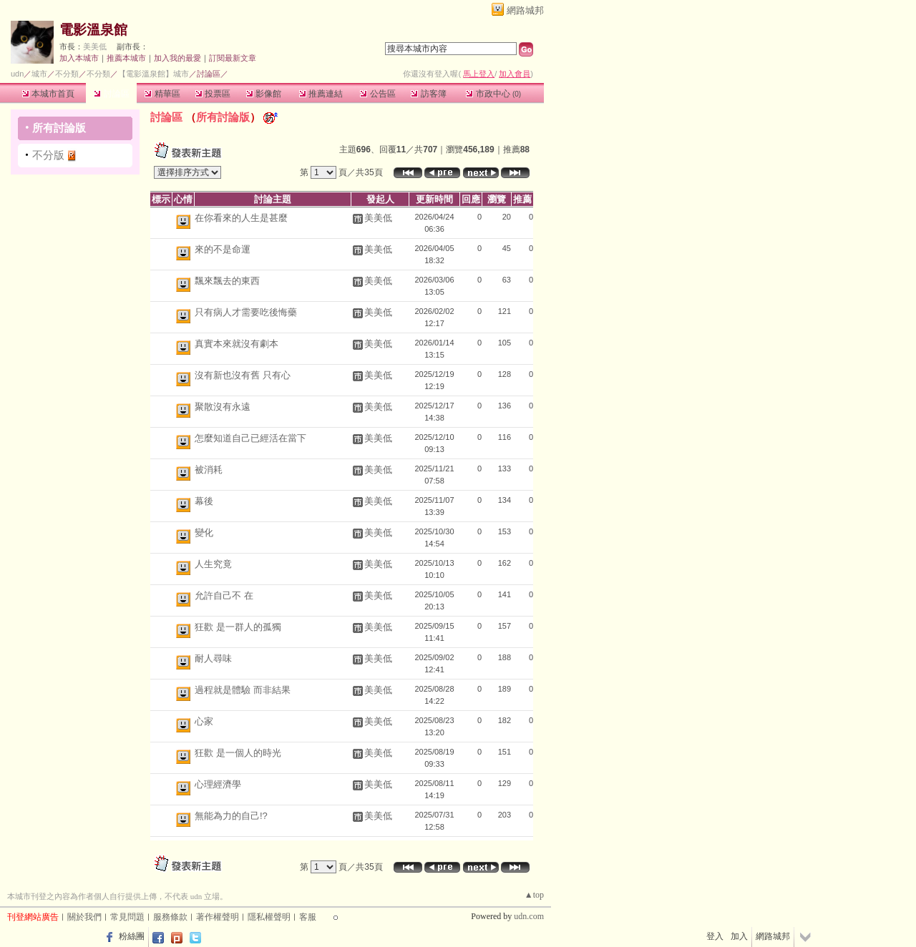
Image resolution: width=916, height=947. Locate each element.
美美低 (95, 46)
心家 (204, 721)
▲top (534, 895)
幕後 (204, 501)
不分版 (48, 155)
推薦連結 (321, 94)
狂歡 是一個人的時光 (238, 752)
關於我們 (84, 917)
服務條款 (170, 917)
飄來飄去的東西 (227, 280)
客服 (307, 917)
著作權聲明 (217, 917)
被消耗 (209, 469)
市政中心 (493, 94)
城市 (39, 73)
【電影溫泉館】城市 (153, 73)
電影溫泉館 (93, 29)
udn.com (529, 916)
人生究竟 (213, 564)
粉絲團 (132, 936)
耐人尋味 (213, 658)
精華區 (162, 94)
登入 (714, 936)
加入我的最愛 (177, 58)
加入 (739, 936)
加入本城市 (79, 58)
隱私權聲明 (269, 917)
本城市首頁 (48, 94)
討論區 (111, 94)
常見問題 (127, 917)
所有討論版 (59, 128)
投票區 (212, 94)
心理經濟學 (218, 784)
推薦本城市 (126, 58)
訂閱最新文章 (232, 58)
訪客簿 (428, 94)
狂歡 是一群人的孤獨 (238, 627)
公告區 (377, 94)
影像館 (263, 94)
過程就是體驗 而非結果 (243, 690)
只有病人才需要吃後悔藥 (246, 312)
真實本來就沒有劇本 (236, 343)
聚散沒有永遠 (222, 406)
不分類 (67, 73)
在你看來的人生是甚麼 (241, 217)
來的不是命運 (222, 249)
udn (17, 73)
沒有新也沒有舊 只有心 (243, 375)
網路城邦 (525, 10)
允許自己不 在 (224, 595)
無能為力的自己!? (231, 815)
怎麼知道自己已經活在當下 (250, 438)
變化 (204, 532)
